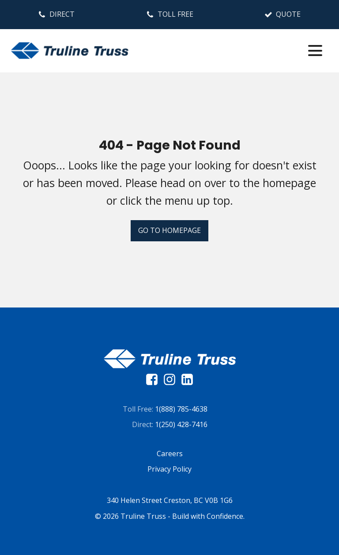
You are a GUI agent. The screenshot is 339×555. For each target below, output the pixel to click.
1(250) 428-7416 (181, 424)
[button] (56, 14)
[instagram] (172, 379)
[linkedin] (187, 379)
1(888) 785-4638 (181, 409)
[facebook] (154, 379)
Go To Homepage (169, 230)
